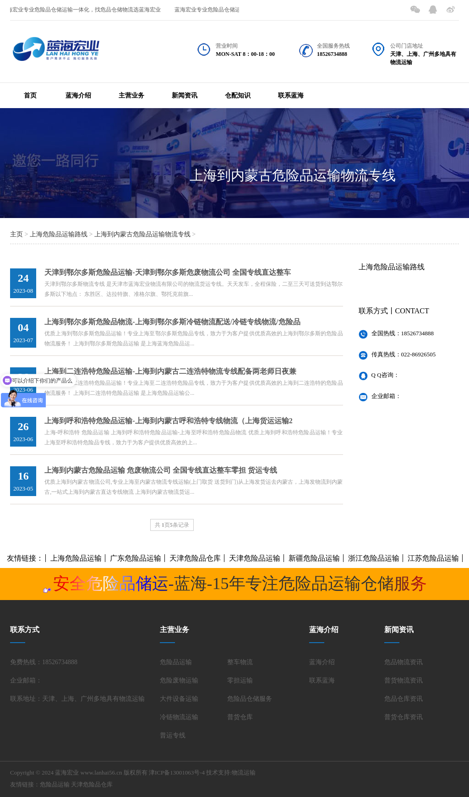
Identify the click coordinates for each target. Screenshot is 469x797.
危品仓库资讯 (403, 698)
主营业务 (131, 95)
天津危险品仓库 (195, 558)
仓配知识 (238, 95)
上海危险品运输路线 (58, 234)
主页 (16, 234)
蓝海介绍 (78, 95)
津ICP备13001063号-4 (177, 772)
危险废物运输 (179, 680)
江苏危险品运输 (433, 558)
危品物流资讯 (403, 662)
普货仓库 (240, 717)
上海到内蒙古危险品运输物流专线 (293, 175)
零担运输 (240, 680)
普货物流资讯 (403, 680)
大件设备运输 (179, 698)
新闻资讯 (184, 95)
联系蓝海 (291, 95)
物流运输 (244, 772)
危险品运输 (176, 662)
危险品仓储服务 (249, 698)
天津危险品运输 (254, 558)
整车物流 (240, 662)
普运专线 (172, 735)
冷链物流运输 (179, 717)
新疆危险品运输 (314, 558)
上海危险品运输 (76, 558)
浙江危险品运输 (373, 558)
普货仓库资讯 (403, 717)
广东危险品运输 (135, 558)
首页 (30, 95)
